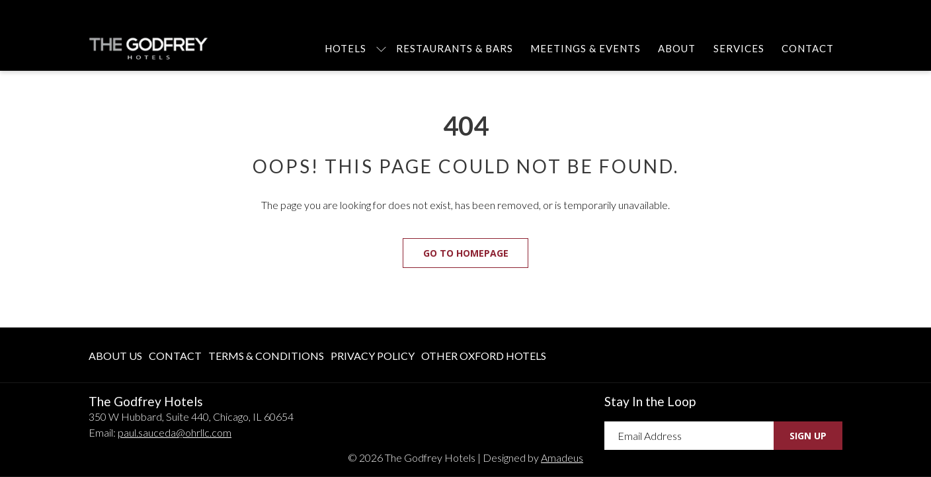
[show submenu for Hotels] (381, 48)
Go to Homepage (465, 253)
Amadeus (562, 457)
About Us (115, 355)
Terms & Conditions (266, 355)
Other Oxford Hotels (483, 355)
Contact (175, 355)
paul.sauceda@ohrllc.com (174, 432)
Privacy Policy (373, 355)
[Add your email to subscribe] (689, 435)
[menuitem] (345, 48)
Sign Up (808, 435)
